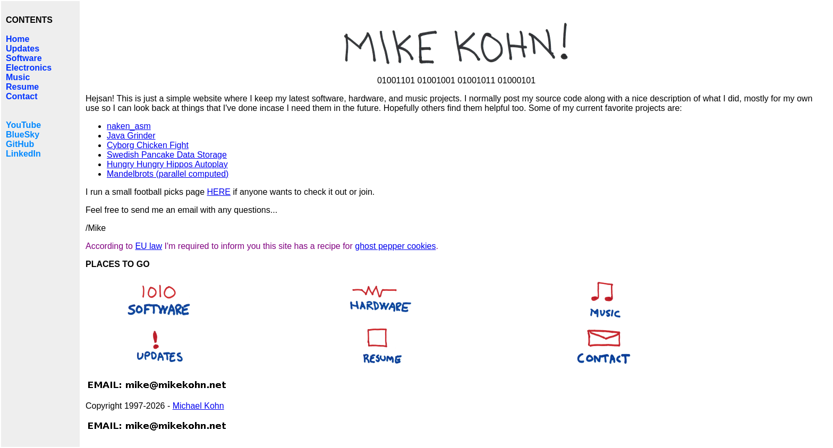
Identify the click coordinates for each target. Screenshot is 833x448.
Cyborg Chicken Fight (148, 145)
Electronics (29, 67)
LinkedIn (23, 153)
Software (24, 58)
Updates (22, 48)
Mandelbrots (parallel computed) (167, 173)
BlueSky (22, 134)
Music (18, 77)
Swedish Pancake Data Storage (167, 154)
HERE (219, 191)
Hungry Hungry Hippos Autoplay (167, 164)
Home (17, 39)
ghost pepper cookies (395, 246)
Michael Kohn (198, 405)
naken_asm (129, 126)
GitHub (20, 144)
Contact (22, 96)
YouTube (23, 125)
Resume (22, 86)
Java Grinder (131, 135)
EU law (148, 246)
